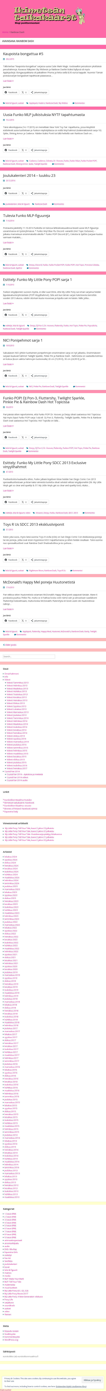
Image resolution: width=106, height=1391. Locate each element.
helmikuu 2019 (11, 995)
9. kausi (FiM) (10, 1237)
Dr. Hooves (58, 161)
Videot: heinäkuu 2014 (17, 733)
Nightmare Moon (36, 570)
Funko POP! (70, 265)
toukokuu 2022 (11, 942)
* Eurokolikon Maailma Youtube (17, 800)
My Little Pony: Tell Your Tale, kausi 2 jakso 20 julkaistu (29, 840)
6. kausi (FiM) (10, 1228)
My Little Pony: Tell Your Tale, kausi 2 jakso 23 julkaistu (29, 828)
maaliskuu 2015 (11, 1126)
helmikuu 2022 (11, 951)
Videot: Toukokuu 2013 (17, 694)
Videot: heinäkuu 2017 (17, 768)
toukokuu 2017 (11, 1049)
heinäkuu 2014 (11, 1149)
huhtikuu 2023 (11, 910)
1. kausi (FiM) (10, 1213)
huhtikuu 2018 (11, 1019)
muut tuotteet (10, 1287)
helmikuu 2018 (11, 1025)
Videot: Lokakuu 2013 (16, 709)
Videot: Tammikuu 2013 (18, 682)
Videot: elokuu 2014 (16, 736)
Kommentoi (80, 103)
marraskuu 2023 (12, 889)
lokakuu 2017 (10, 1034)
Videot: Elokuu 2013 (16, 703)
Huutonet (56, 631)
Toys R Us (61, 570)
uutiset (21, 103)
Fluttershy (59, 325)
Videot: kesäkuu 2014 (16, 730)
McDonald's (66, 631)
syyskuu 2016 (10, 1072)
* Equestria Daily (10, 811)
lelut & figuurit (11, 103)
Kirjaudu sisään (11, 1331)
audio (7, 1246)
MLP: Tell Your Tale (12, 1281)
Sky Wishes (63, 103)
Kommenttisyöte (12, 1336)
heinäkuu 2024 (11, 865)
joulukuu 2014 (11, 1135)
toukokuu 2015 (11, 1120)
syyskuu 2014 (10, 1143)
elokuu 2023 (10, 898)
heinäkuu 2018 (11, 1010)
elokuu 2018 (10, 1007)
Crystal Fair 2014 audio (17, 780)
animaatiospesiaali (13, 1240)
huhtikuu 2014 (11, 1158)
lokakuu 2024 (10, 856)
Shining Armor (22, 164)
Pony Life (8, 1299)
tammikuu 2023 (11, 919)
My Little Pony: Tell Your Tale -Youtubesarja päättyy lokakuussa (33, 834)
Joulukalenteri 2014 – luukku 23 (29, 175)
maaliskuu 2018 (11, 1022)
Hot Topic (80, 265)
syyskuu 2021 (10, 954)
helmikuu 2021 (11, 963)
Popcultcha (92, 325)
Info (6, 676)
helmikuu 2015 (11, 1129)
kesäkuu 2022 (11, 939)
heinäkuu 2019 (11, 984)
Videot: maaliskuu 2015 (17, 753)
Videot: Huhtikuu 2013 (17, 691)
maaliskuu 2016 (11, 1090)
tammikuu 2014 (11, 1167)
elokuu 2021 (10, 957)
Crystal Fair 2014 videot (17, 777)
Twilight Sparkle (40, 164)
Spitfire (19, 268)
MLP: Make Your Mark (14, 1278)
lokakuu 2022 (10, 927)
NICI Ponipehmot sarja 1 (23, 340)
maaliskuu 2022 (11, 948)
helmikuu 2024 (11, 880)
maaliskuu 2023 (11, 913)
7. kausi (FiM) (10, 1231)
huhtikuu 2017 (11, 1052)
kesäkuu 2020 (11, 969)
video (28, 513)
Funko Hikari (75, 161)
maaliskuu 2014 (11, 1161)
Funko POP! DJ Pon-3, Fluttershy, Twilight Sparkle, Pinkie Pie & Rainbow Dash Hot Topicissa (44, 399)
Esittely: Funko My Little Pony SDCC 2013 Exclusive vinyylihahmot (44, 464)
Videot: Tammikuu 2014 (18, 718)
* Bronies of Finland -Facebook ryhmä (20, 808)
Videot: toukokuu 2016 (17, 765)
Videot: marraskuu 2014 (18, 741)
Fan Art (7, 1258)
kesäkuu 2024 (11, 868)
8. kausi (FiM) (10, 1234)
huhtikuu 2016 (11, 1087)
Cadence (41, 161)
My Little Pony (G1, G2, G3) (16, 1290)
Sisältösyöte (10, 1334)
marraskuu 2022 (12, 925)
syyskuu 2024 (10, 859)
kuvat (7, 1267)
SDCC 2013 (73, 513)
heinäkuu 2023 (11, 901)
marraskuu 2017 (12, 1031)
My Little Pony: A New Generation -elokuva (23, 1296)
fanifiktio (8, 1261)
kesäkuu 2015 (11, 1117)
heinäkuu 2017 (11, 1043)
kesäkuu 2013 (11, 1188)
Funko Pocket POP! (89, 161)
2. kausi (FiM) (10, 1216)
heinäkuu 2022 (11, 936)
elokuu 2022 (10, 933)
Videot (7, 679)
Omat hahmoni (11, 673)
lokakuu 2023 (10, 892)
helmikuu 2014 (11, 1164)
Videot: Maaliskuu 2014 (17, 724)
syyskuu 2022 (10, 930)
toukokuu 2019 (11, 990)
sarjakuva (9, 1302)
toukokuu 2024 (11, 871)
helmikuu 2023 (11, 916)
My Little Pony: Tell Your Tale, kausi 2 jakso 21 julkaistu (29, 837)
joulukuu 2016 (11, 1064)
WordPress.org (11, 1339)
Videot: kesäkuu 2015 (16, 756)
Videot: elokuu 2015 (16, 759)
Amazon (39, 513)
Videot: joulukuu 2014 (16, 744)
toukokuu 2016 (11, 1084)
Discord (38, 265)
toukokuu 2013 (11, 1191)
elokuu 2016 (10, 1075)
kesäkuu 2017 (11, 1046)
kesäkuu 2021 (11, 960)
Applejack (33, 103)
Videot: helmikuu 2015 (17, 750)
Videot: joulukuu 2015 (16, 762)
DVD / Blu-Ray (10, 1249)
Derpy (31, 265)
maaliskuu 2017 (11, 1055)
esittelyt (8, 325)
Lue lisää (12, 80)
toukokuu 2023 (11, 907)
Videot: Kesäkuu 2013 (17, 697)
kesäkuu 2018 (11, 1013)
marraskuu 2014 (12, 1138)
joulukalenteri (11, 204)
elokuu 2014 (10, 1146)
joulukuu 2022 (11, 922)
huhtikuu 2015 (11, 1123)
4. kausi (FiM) (10, 1222)
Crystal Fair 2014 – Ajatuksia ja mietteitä (25, 774)
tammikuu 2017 (11, 1061)
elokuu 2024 (10, 862)
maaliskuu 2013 (11, 1197)
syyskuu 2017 (10, 1037)
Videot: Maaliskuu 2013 (17, 688)
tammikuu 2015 (11, 1132)
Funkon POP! (68, 448)
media (7, 1275)
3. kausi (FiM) (10, 1219)
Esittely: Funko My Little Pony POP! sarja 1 (37, 279)
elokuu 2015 (10, 1111)
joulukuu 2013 (11, 1170)
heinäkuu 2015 (11, 1114)
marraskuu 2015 (12, 1102)
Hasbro (41, 103)
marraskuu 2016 (12, 1067)
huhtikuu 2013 (11, 1194)
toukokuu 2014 (11, 1155)
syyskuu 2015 (10, 1108)
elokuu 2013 (10, 1182)
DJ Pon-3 (39, 325)
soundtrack (9, 1305)
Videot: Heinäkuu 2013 (17, 700)
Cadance (33, 161)
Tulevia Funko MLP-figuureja (26, 215)
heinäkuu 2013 (11, 1185)
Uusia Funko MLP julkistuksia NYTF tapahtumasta (44, 114)
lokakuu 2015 (10, 1105)
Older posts (9, 644)
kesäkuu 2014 (11, 1152)
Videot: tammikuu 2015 (17, 747)
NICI (31, 386)
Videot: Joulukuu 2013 (16, 715)
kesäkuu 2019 (11, 987)
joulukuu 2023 (11, 886)
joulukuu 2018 (11, 998)
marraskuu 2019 (12, 975)
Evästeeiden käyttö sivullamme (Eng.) (71, 1386)
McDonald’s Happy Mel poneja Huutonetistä (39, 582)
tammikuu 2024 (11, 883)
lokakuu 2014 (10, 1141)
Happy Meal (46, 631)
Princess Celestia (92, 265)
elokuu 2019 (10, 981)
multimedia (9, 1284)
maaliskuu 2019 (11, 993)
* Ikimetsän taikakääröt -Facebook (18, 802)
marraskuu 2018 (12, 1001)
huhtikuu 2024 (11, 874)
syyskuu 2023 (10, 895)
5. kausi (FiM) (10, 1225)
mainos (7, 1272)
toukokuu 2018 (11, 1016)
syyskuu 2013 (10, 1179)
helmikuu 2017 (11, 1058)
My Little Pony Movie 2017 (16, 1293)
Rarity (86, 631)
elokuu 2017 (10, 1040)
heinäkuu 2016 (11, 1078)
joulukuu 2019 (11, 972)
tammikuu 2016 (11, 1096)
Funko (66, 161)
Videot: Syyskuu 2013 (16, 706)
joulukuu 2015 (11, 1099)
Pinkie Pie (83, 325)
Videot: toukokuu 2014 (17, 727)
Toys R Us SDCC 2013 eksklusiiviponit (33, 524)
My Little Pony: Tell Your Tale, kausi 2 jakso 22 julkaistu (29, 831)
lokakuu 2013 (10, 1176)
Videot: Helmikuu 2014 (17, 721)
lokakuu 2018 (10, 1004)
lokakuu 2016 (10, 1069)
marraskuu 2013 (12, 1173)
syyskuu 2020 (10, 966)
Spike (31, 164)
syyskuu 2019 (10, 978)
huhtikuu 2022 (11, 945)
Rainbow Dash (52, 103)
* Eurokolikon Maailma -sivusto (17, 805)
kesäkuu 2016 (11, 1081)
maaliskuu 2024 (11, 877)
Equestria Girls (11, 1252)
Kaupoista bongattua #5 (23, 53)
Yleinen (7, 1314)
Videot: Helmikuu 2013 (17, 685)
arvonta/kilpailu (11, 1243)
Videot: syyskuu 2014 (16, 738)
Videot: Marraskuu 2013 (18, 712)
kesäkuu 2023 (11, 904)
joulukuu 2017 (11, 1028)
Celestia (49, 161)
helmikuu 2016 (11, 1093)
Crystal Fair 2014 (12, 771)
